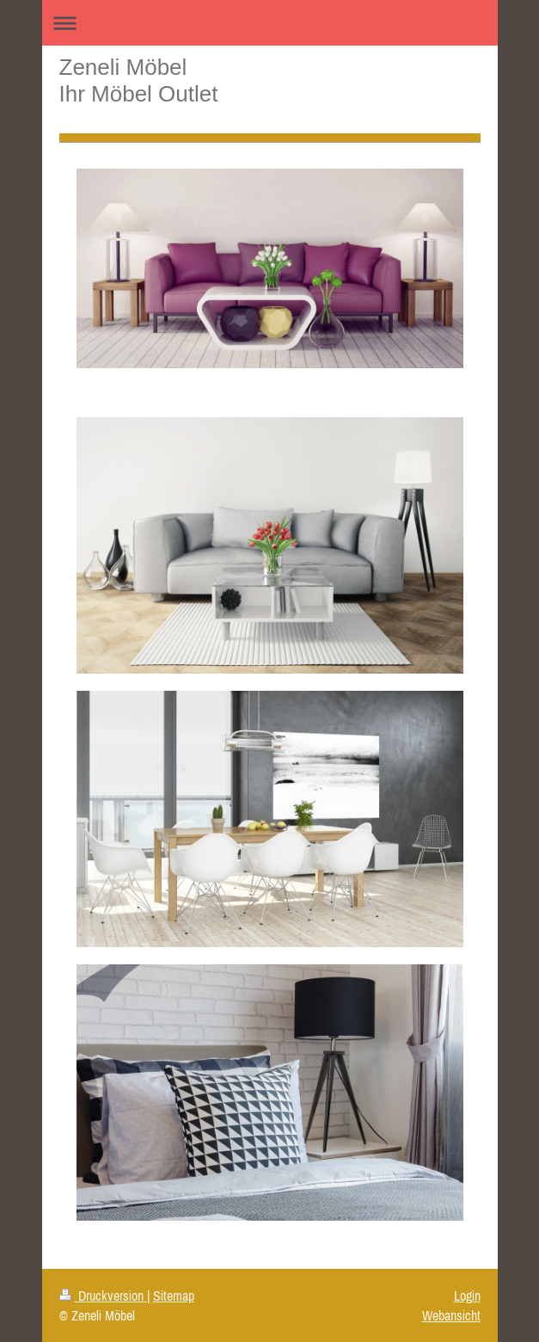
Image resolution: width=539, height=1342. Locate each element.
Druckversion (103, 1295)
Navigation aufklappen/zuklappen (269, 22)
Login (467, 1295)
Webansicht (451, 1315)
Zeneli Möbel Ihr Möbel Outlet (138, 80)
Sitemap (173, 1295)
